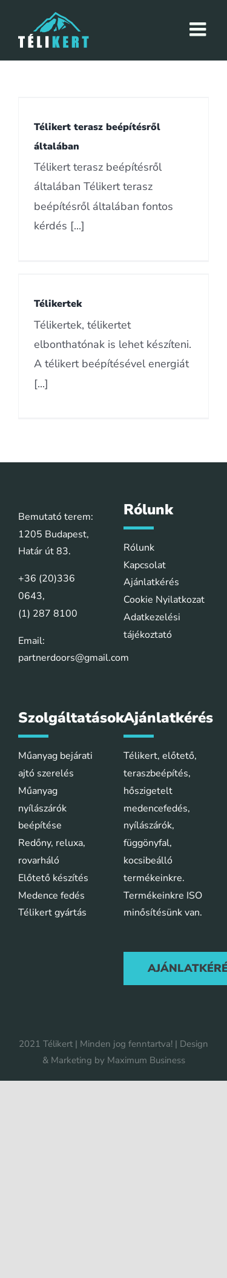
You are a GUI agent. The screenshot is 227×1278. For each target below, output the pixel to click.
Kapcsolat (144, 565)
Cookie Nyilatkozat (164, 599)
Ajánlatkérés (151, 582)
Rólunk (138, 547)
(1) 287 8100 (47, 613)
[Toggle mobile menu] (199, 29)
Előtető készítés (53, 878)
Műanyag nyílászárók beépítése (42, 808)
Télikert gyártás (52, 912)
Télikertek (58, 303)
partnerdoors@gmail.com (73, 657)
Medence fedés (51, 895)
